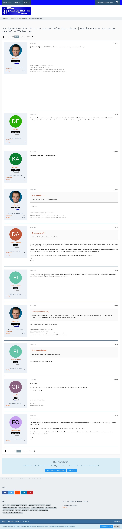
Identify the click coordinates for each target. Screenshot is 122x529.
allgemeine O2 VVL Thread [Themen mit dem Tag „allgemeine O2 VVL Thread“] (36, 505)
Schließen (116, 526)
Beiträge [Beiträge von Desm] (8, 142)
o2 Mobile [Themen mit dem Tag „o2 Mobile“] (25, 510)
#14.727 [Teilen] (116, 306)
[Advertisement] (84, 9)
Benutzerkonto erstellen (55, 470)
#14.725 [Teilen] (116, 227)
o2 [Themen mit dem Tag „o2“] (8, 505)
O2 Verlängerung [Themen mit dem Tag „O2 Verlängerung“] (8, 510)
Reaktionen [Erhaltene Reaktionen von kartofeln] (9, 177)
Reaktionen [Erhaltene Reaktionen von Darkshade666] (9, 252)
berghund (65, 507)
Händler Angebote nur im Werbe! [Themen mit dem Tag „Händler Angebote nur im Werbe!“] (12, 512)
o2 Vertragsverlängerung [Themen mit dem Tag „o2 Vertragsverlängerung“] (19, 505)
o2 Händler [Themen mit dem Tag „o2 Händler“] (33, 510)
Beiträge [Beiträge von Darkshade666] (8, 255)
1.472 (12, 37)
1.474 (21, 37)
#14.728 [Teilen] (116, 344)
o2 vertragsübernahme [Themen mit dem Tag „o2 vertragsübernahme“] (10, 507)
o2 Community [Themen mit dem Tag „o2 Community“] (43, 510)
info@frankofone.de (47, 71)
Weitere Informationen (106, 526)
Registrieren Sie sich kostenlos (64, 466)
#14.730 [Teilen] (116, 415)
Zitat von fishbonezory (40, 312)
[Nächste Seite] (32, 37)
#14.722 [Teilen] (116, 114)
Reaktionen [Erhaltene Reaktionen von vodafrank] (9, 68)
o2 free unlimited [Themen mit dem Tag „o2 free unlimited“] (24, 507)
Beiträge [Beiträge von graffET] (8, 405)
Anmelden (72, 470)
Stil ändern (117, 521)
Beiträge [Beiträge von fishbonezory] (8, 296)
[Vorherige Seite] (3, 37)
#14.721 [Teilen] (116, 43)
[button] (5, 492)
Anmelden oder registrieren (105, 2)
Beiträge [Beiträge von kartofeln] (8, 179)
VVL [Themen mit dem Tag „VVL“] (4, 505)
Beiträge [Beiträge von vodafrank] (8, 71)
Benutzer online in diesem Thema (75, 501)
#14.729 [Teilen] (116, 380)
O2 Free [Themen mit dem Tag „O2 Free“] (18, 510)
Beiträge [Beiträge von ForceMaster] (8, 440)
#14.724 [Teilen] (116, 189)
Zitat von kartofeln (39, 195)
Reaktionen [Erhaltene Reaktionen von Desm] (9, 139)
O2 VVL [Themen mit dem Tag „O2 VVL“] (48, 505)
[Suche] (117, 2)
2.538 (28, 37)
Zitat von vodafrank (39, 350)
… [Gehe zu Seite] (8, 37)
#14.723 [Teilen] (116, 152)
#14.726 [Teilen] (116, 270)
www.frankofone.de (35, 71)
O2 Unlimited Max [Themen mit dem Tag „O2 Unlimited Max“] (51, 507)
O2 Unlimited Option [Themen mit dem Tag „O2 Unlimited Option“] (38, 507)
